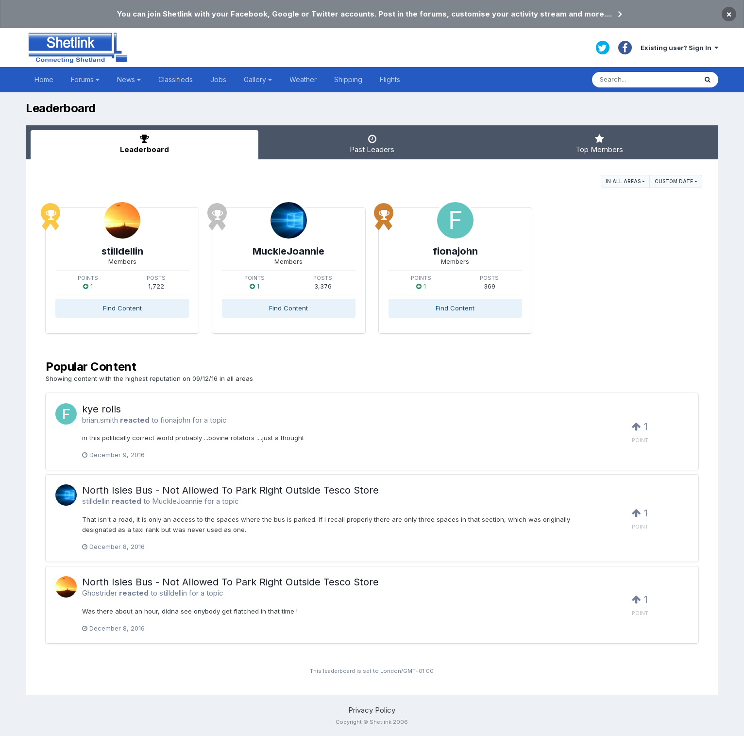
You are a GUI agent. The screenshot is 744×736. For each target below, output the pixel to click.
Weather (303, 79)
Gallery (258, 79)
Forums (85, 79)
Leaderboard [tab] (144, 144)
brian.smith (100, 420)
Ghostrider (99, 593)
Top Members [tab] (599, 144)
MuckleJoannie (288, 251)
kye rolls (101, 409)
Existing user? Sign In (679, 47)
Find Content (122, 308)
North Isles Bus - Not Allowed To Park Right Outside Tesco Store (230, 490)
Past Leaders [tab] (372, 144)
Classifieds (175, 79)
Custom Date (676, 181)
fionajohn (455, 251)
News (129, 79)
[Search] (644, 79)
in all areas (625, 181)
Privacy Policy (371, 710)
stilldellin (122, 251)
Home (43, 79)
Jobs (218, 79)
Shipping (348, 79)
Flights (390, 79)
